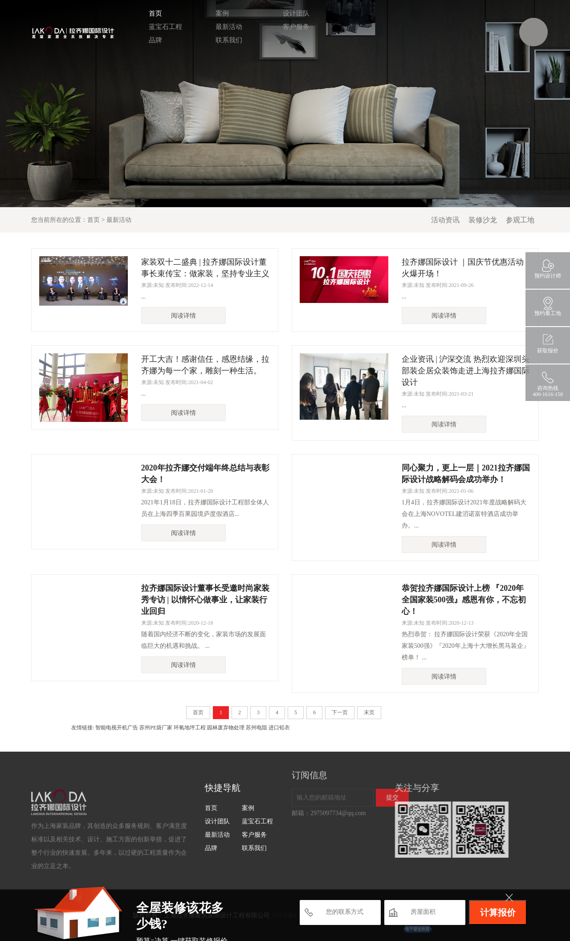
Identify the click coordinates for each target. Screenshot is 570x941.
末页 (369, 712)
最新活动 (225, 26)
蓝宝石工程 (162, 26)
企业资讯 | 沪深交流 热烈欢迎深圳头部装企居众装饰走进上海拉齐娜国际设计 (466, 371)
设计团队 (292, 13)
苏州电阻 (256, 727)
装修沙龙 (482, 220)
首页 (152, 13)
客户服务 (292, 26)
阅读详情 (183, 315)
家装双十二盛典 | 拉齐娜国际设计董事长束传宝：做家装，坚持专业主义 (205, 268)
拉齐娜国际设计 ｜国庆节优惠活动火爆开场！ (463, 268)
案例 (219, 13)
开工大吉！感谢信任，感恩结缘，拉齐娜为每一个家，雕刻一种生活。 (205, 365)
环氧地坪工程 (190, 727)
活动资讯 (445, 220)
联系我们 (225, 40)
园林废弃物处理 (225, 727)
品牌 (152, 40)
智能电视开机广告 (116, 727)
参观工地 (520, 220)
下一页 (340, 712)
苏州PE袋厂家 (155, 727)
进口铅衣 (279, 727)
